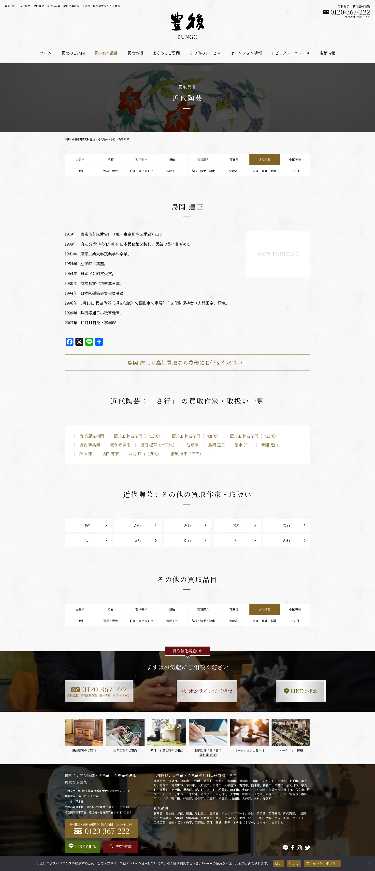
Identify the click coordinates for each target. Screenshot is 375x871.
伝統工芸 (172, 171)
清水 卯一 (243, 445)
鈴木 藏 (85, 454)
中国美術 (295, 159)
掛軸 (172, 159)
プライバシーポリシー (322, 863)
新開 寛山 (269, 445)
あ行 (88, 525)
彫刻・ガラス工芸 (141, 171)
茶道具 (233, 159)
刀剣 (80, 171)
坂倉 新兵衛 (89, 445)
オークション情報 (246, 53)
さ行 (113, 139)
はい (278, 863)
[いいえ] (368, 863)
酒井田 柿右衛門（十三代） (138, 436)
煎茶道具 (203, 159)
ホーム (46, 53)
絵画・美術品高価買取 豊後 (80, 139)
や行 (187, 540)
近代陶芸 (103, 139)
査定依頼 (121, 846)
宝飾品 (233, 171)
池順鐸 (192, 445)
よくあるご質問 (166, 53)
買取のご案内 (73, 53)
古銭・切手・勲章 (203, 171)
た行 (237, 525)
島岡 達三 (216, 445)
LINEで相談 (272, 690)
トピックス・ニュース (290, 53)
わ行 (287, 540)
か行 (138, 525)
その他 (295, 171)
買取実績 (135, 53)
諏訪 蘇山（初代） (145, 454)
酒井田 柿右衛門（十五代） (254, 436)
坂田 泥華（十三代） (158, 445)
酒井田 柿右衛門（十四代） (196, 436)
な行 (287, 525)
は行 (88, 540)
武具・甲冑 (110, 171)
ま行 (138, 540)
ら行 (237, 540)
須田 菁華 (110, 454)
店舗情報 (327, 53)
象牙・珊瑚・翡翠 (264, 171)
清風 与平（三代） (187, 454)
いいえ (294, 863)
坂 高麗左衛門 (91, 436)
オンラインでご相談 (187, 690)
